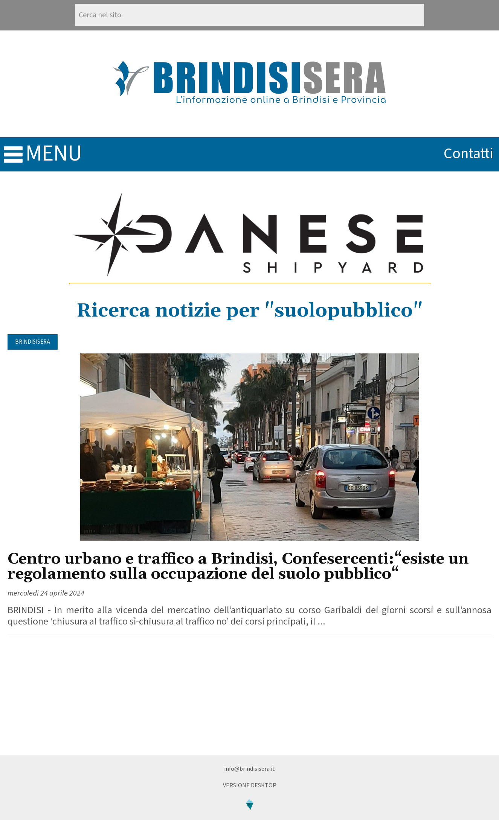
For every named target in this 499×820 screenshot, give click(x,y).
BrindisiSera (32, 342)
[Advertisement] (250, 695)
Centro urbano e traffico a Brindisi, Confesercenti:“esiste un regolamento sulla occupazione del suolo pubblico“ (238, 567)
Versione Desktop (249, 785)
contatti (468, 153)
